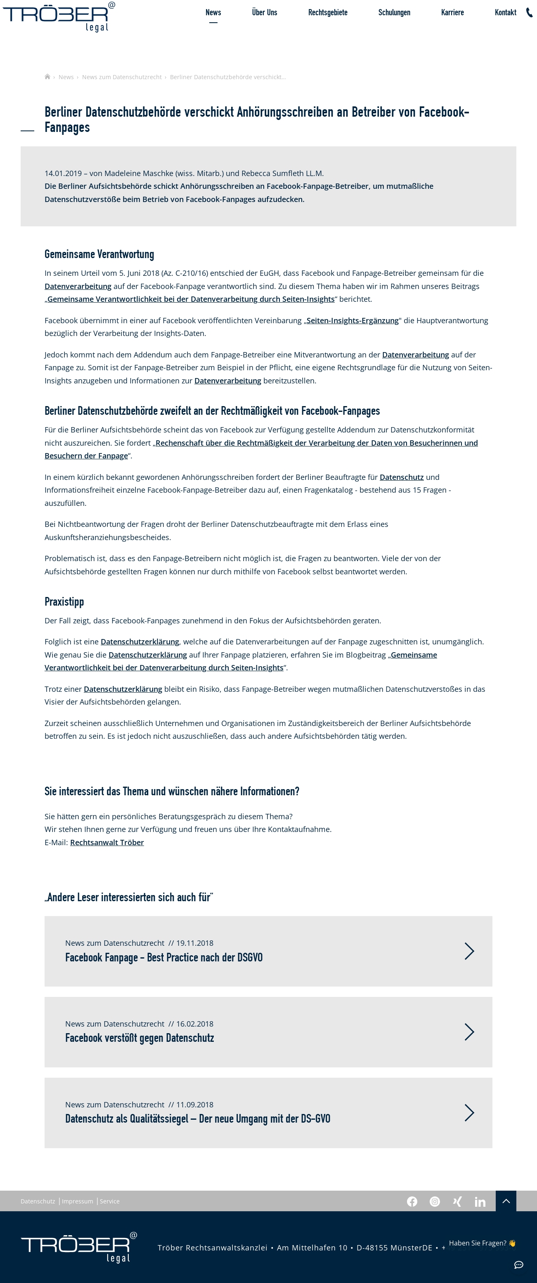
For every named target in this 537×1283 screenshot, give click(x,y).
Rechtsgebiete (309, 30)
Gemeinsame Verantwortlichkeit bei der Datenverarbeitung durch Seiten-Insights (191, 299)
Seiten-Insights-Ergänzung (353, 320)
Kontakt (487, 30)
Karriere (434, 30)
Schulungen (376, 30)
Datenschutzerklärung (140, 641)
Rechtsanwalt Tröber (107, 842)
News (195, 30)
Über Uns (246, 30)
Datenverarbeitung (78, 286)
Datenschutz (402, 477)
